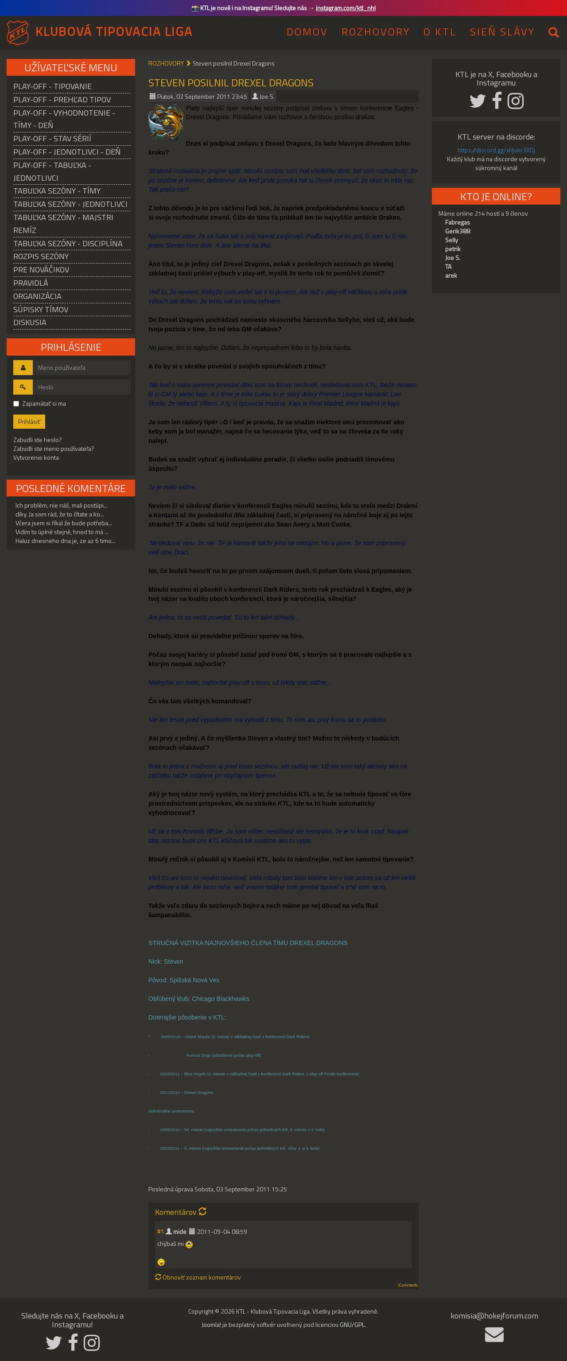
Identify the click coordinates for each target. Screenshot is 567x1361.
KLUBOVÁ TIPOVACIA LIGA (114, 31)
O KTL (440, 31)
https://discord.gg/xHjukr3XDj (496, 150)
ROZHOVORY (376, 31)
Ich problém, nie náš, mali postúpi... (62, 505)
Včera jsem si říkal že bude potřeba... (64, 522)
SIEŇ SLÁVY (502, 31)
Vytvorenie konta (36, 457)
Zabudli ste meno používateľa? (53, 448)
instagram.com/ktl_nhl (346, 7)
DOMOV (307, 31)
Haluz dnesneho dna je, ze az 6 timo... (66, 540)
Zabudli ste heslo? (37, 439)
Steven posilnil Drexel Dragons (231, 82)
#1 (160, 1231)
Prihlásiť (29, 421)
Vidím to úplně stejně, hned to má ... (62, 531)
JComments (408, 1285)
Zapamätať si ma (39, 403)
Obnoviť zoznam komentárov (198, 1277)
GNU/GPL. (353, 1324)
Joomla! (211, 1324)
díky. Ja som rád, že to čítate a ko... (60, 514)
